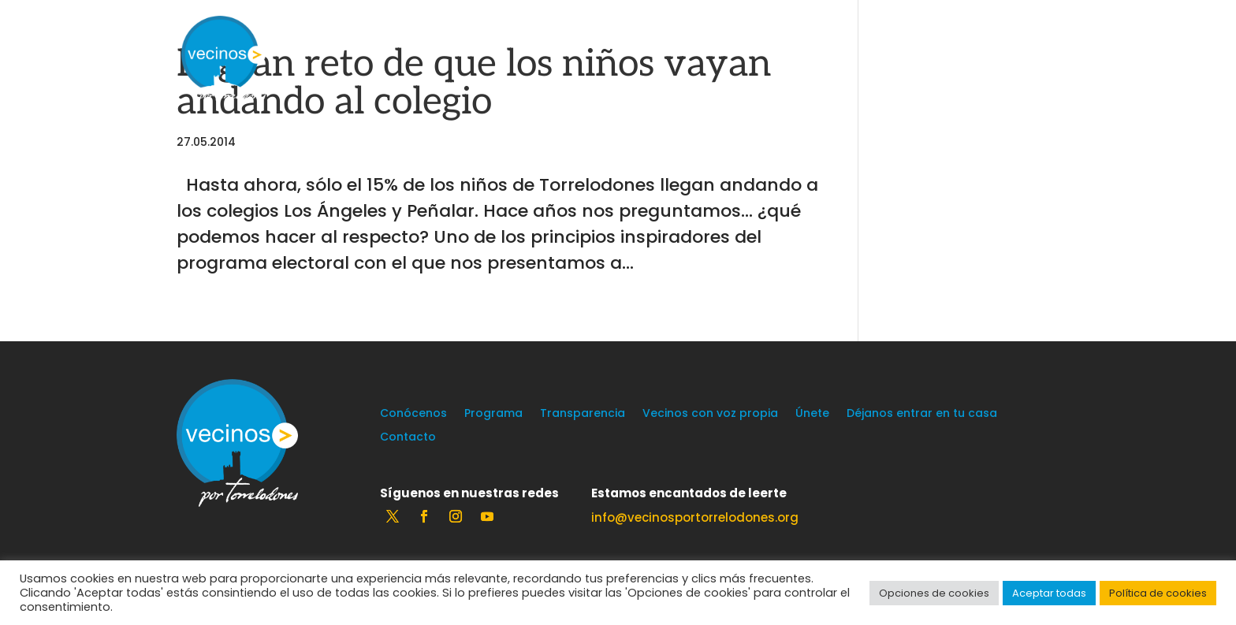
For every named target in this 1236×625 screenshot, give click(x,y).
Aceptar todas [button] (1049, 593)
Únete (812, 414)
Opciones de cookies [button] (934, 593)
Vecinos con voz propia (710, 414)
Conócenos (413, 414)
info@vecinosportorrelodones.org (695, 517)
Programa (493, 414)
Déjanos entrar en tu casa (922, 414)
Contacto (408, 438)
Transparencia (582, 414)
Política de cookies (1158, 593)
